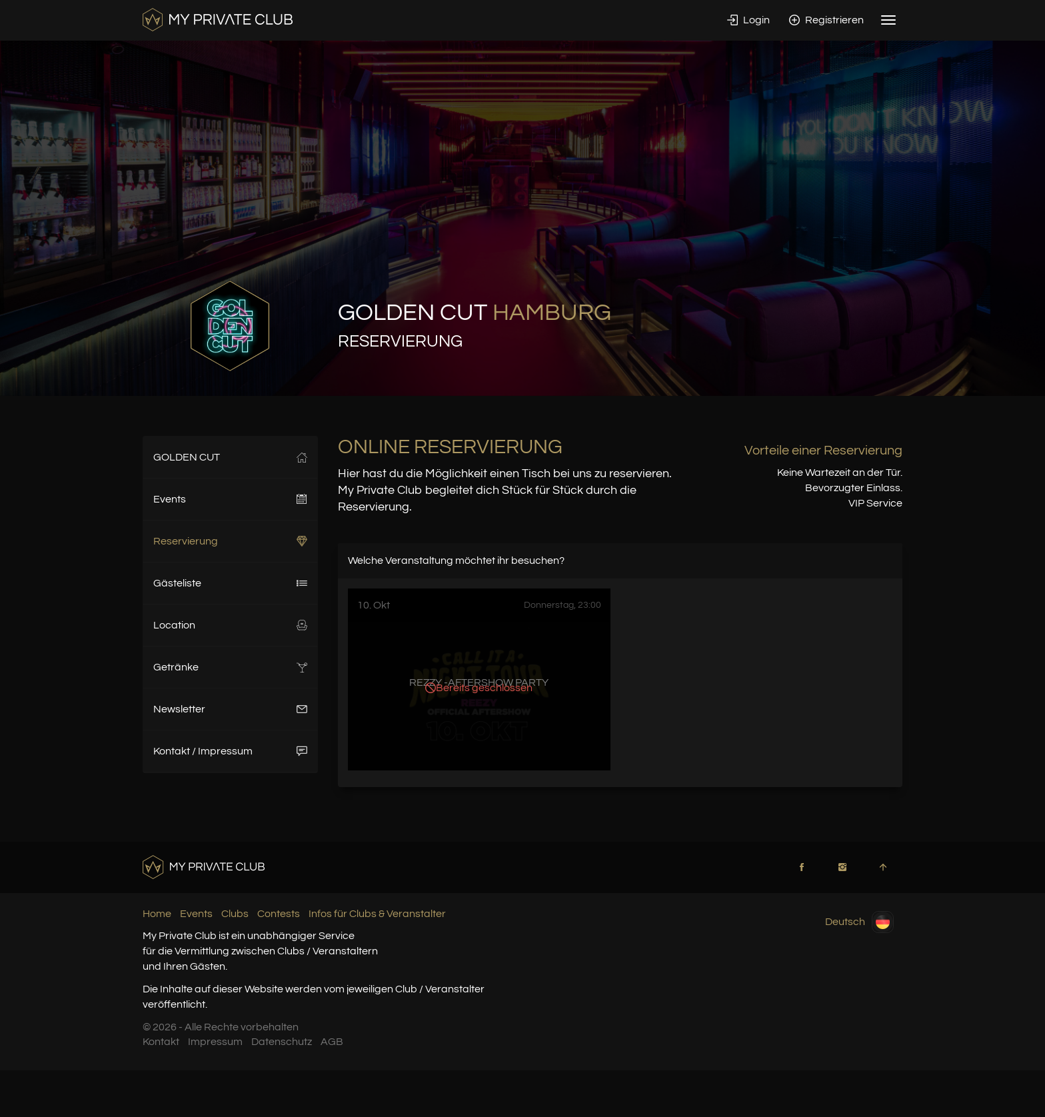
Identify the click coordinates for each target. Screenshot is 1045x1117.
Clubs (235, 913)
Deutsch (859, 922)
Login (748, 20)
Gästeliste (230, 583)
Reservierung (230, 541)
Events (230, 499)
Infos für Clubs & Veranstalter (377, 913)
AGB (332, 1041)
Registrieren (826, 20)
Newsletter (230, 709)
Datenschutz (281, 1041)
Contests (278, 913)
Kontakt (161, 1041)
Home (157, 913)
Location (230, 625)
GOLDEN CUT (230, 457)
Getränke (230, 667)
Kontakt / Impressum (230, 751)
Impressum (215, 1041)
